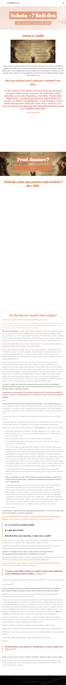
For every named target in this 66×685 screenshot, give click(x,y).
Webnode (35, 681)
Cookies (42, 681)
